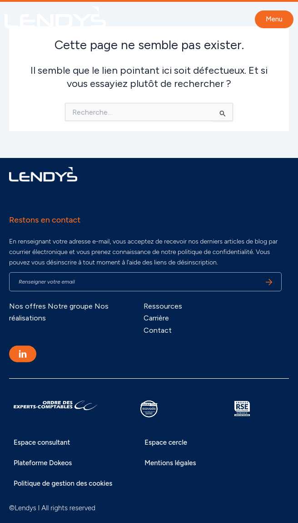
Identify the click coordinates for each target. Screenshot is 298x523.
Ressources (163, 306)
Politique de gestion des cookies (63, 483)
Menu (274, 19)
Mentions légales (170, 463)
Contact (158, 330)
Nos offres (27, 306)
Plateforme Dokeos (43, 463)
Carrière (156, 318)
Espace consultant (42, 442)
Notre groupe (70, 306)
